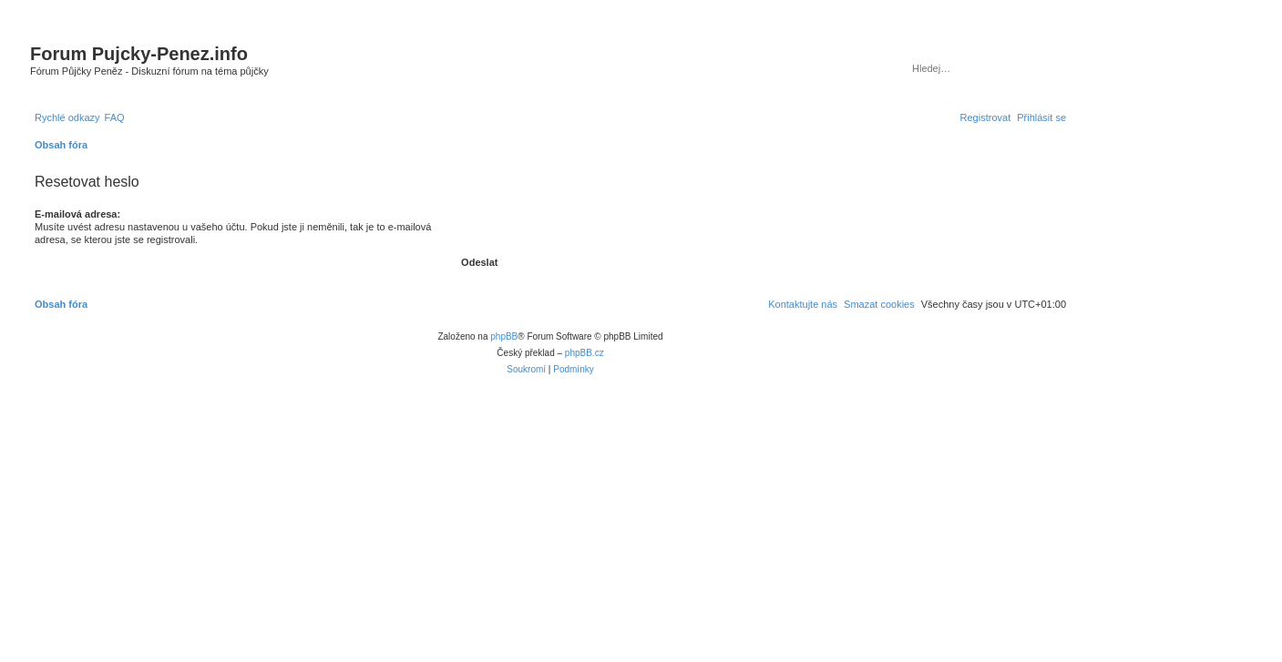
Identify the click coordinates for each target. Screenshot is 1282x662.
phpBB (504, 336)
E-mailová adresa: (77, 214)
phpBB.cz (584, 353)
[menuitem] (115, 117)
